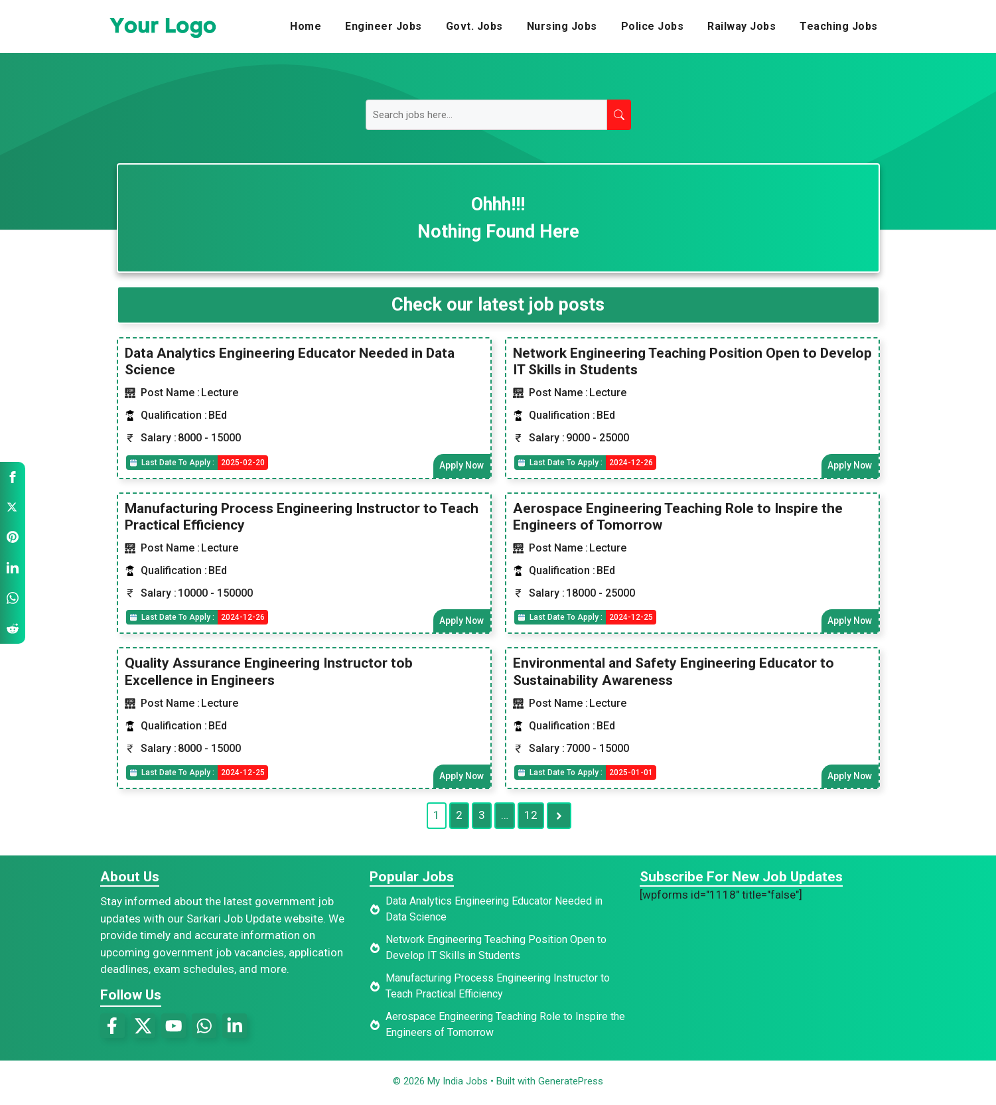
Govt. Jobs (474, 26)
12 (530, 818)
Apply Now (461, 466)
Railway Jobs (741, 26)
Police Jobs (652, 26)
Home (305, 26)
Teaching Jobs (839, 26)
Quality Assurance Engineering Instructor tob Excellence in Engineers (269, 673)
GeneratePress (570, 1084)
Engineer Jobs (383, 26)
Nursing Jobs (562, 26)
